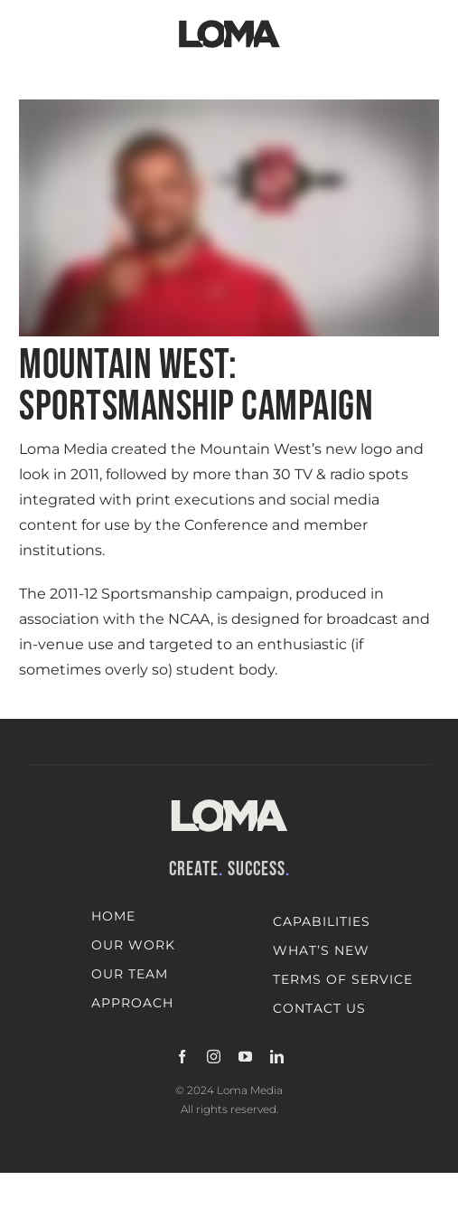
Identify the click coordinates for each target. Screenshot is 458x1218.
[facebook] (182, 1056)
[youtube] (245, 1056)
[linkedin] (277, 1056)
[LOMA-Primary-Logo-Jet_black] (229, 20)
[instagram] (213, 1056)
